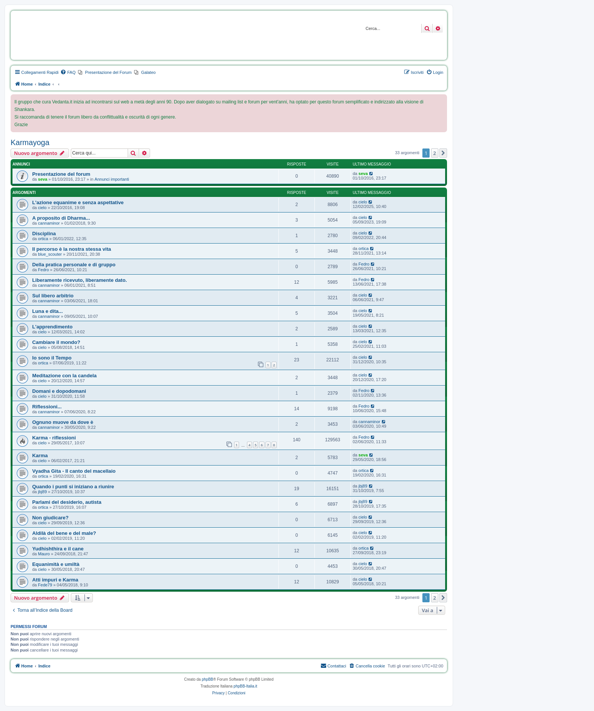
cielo (42, 207)
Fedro (43, 269)
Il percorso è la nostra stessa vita (71, 249)
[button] (443, 153)
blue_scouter (50, 254)
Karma (40, 455)
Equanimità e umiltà (56, 564)
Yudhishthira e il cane (58, 549)
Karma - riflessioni (54, 438)
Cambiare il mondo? (56, 342)
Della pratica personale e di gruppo (74, 264)
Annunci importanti (112, 179)
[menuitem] (67, 72)
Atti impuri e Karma (55, 580)
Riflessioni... (47, 406)
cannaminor (48, 223)
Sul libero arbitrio (52, 295)
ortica (43, 238)
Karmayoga (30, 142)
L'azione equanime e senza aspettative (77, 202)
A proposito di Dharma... (61, 218)
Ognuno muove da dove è (62, 422)
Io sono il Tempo (52, 358)
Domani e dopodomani (59, 391)
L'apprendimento (52, 327)
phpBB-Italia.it (245, 686)
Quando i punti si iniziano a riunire (73, 486)
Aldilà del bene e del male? (64, 533)
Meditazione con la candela (64, 375)
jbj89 (42, 491)
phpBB (207, 679)
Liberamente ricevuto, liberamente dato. (79, 280)
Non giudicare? (50, 517)
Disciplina (44, 233)
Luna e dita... (47, 311)
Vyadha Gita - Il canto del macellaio (74, 471)
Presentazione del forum (61, 174)
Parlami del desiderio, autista (67, 502)
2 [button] (434, 153)
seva (42, 179)
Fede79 (45, 585)
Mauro (44, 554)
